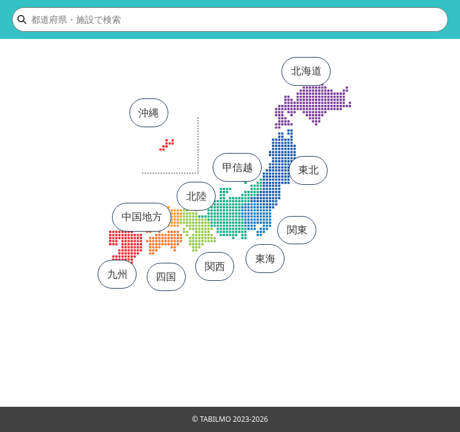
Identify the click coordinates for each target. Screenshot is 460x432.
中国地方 (142, 216)
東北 (308, 169)
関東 (297, 229)
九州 (117, 274)
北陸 (196, 196)
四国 (166, 276)
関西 (215, 266)
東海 (265, 258)
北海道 (306, 70)
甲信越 (237, 167)
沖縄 (148, 112)
